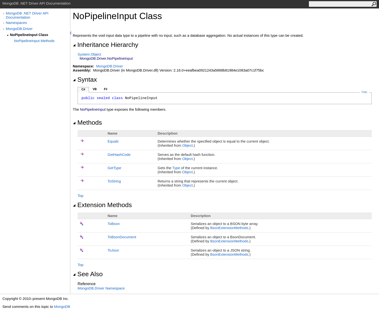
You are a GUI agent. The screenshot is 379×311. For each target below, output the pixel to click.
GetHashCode (119, 154)
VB (95, 89)
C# (83, 89)
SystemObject (89, 54)
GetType (114, 168)
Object (187, 145)
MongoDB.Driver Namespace (101, 288)
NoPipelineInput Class (29, 35)
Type (176, 168)
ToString (114, 181)
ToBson (114, 224)
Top (80, 196)
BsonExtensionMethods (229, 228)
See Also (88, 274)
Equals (113, 141)
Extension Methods (102, 205)
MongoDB (62, 306)
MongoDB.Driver (19, 29)
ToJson (113, 250)
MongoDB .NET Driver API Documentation (27, 15)
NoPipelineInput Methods (34, 41)
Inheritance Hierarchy (105, 44)
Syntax (85, 79)
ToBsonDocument (122, 237)
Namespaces (16, 23)
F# (105, 89)
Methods (87, 122)
